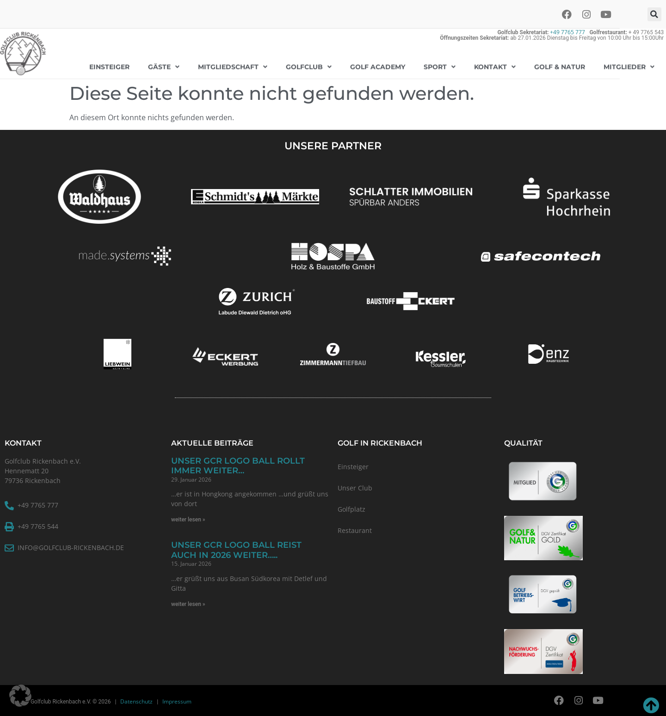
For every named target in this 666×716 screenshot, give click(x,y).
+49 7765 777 (567, 32)
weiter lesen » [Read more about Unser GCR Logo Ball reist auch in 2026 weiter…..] (188, 604)
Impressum (176, 701)
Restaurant (355, 530)
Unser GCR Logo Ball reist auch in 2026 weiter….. (236, 550)
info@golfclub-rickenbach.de (71, 547)
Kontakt (495, 65)
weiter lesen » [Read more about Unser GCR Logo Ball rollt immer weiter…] (188, 519)
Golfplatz (351, 509)
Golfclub (309, 65)
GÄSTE (163, 65)
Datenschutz (136, 701)
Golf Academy (377, 65)
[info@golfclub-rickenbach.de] (9, 548)
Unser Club (355, 487)
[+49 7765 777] (9, 505)
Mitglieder (629, 65)
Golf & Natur (559, 65)
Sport (440, 65)
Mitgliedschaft (232, 65)
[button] (654, 14)
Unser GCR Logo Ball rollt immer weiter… (238, 466)
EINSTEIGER (109, 65)
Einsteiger (353, 466)
